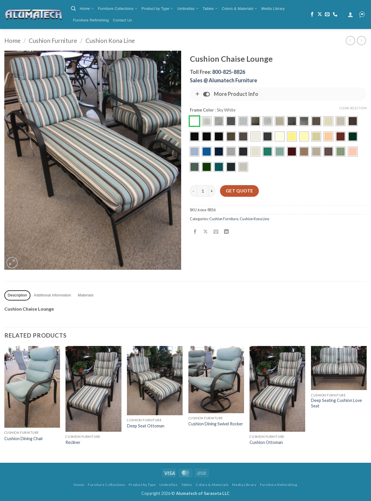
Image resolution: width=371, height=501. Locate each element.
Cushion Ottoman (266, 442)
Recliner (73, 442)
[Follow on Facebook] (312, 14)
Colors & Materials (239, 8)
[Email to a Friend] (216, 232)
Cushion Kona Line (110, 40)
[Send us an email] (327, 14)
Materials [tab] (86, 295)
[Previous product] (361, 40)
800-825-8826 (228, 72)
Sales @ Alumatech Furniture (223, 80)
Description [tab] (17, 295)
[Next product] (350, 40)
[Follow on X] (319, 14)
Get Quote (239, 190)
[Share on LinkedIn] (226, 232)
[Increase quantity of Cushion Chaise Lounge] (211, 191)
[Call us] (335, 14)
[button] (73, 8)
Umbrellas (188, 8)
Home (87, 8)
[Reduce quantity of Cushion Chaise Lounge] (193, 191)
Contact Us (122, 20)
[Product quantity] (202, 191)
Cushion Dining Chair (23, 438)
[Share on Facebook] (195, 232)
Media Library (273, 8)
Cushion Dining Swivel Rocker (215, 423)
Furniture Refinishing (91, 20)
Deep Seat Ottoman (145, 425)
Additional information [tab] (52, 295)
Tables (210, 8)
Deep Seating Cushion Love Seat (336, 403)
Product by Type (157, 8)
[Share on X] (205, 232)
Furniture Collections (117, 8)
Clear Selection (353, 108)
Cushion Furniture (53, 40)
